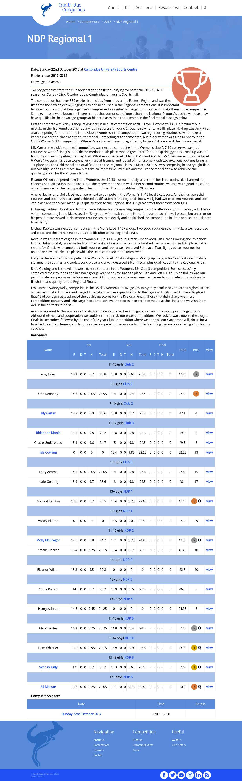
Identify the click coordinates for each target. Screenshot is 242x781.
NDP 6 (129, 638)
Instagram (190, 773)
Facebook (164, 773)
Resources (168, 7)
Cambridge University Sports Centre (110, 69)
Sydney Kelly (48, 667)
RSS (207, 773)
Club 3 (129, 423)
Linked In (198, 775)
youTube (181, 773)
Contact (191, 7)
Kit (127, 7)
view (209, 374)
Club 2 (129, 364)
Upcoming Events (143, 745)
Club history (179, 745)
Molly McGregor (48, 540)
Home (70, 22)
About (113, 7)
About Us (99, 740)
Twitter (173, 773)
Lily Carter (48, 413)
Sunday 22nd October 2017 (81, 714)
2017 (107, 22)
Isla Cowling (48, 452)
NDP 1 (128, 491)
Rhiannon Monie (48, 433)
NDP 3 (127, 579)
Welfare (176, 740)
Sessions (144, 7)
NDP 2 (129, 530)
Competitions (90, 22)
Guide (136, 750)
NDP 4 (128, 599)
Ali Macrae (48, 687)
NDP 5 (129, 618)
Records (137, 740)
